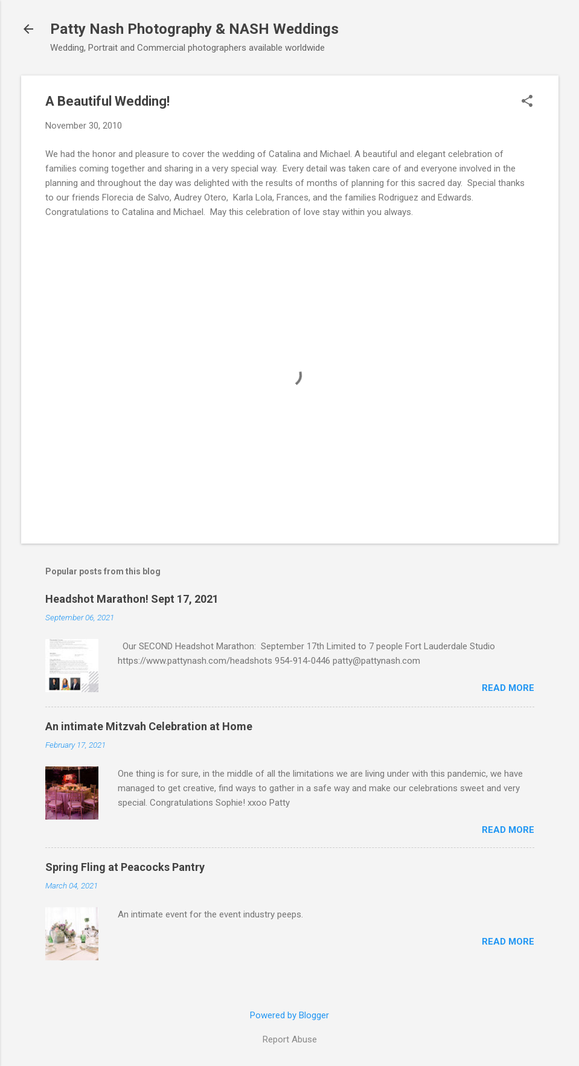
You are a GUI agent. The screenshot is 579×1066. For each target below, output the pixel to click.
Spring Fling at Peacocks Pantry (125, 867)
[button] (527, 102)
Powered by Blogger (289, 1015)
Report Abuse (290, 1039)
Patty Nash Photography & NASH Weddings (194, 29)
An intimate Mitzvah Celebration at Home (148, 726)
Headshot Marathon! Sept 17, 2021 (132, 598)
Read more (508, 687)
